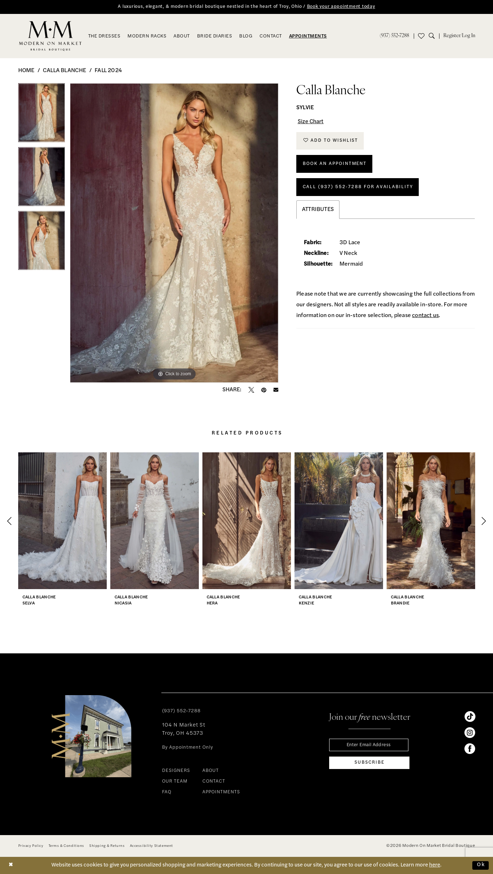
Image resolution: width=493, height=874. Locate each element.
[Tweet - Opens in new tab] (251, 390)
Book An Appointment (335, 164)
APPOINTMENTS (221, 792)
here (434, 865)
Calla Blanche (64, 71)
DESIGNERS (176, 771)
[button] (459, 36)
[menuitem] (395, 36)
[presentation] (62, 520)
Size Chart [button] (311, 122)
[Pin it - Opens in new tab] (263, 390)
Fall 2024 (108, 71)
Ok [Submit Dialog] (481, 865)
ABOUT (210, 771)
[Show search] (434, 36)
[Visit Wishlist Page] (421, 36)
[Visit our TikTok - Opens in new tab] (469, 716)
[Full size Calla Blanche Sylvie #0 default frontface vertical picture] (174, 233)
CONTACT (213, 781)
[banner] (50, 36)
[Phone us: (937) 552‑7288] (395, 36)
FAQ (166, 792)
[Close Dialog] (11, 865)
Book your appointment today (342, 7)
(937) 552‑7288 (181, 711)
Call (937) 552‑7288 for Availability (358, 188)
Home (26, 71)
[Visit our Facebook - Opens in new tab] (469, 748)
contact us (425, 317)
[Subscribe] (369, 763)
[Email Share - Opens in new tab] (275, 390)
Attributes (318, 211)
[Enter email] (369, 745)
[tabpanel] (41, 115)
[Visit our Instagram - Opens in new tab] (469, 732)
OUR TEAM (174, 781)
